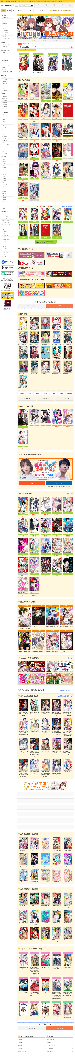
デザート (3, 250)
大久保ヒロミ (4, 172)
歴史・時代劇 (4, 140)
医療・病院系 (4, 153)
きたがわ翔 (4, 178)
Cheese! (3, 233)
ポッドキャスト (59, 483)
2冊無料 (45, 237)
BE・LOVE (4, 214)
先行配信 (9, 10)
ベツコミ (3, 237)
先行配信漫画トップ (6, 28)
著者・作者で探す (60, 1039)
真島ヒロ (3, 206)
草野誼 (3, 182)
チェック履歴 (4, 57)
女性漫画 (3, 114)
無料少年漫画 (4, 106)
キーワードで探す (5, 85)
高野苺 (3, 195)
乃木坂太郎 (4, 199)
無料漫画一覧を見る (68, 206)
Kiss (2, 226)
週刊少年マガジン (5, 229)
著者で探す (4, 81)
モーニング (4, 241)
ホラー (3, 146)
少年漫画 (3, 121)
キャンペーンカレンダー (64, 398)
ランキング (59, 10)
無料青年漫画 (4, 104)
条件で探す (4, 77)
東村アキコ (4, 201)
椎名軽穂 (3, 186)
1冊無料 (34, 222)
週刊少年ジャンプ (5, 222)
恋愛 (2, 129)
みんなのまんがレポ (6, 90)
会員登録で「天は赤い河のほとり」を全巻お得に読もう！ (46, 44)
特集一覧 (70, 658)
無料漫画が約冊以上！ (47, 242)
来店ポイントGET (5, 44)
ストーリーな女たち (6, 216)
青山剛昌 (3, 159)
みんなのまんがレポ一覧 (67, 690)
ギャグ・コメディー (6, 134)
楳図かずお (4, 169)
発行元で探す (4, 88)
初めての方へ (4, 69)
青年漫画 (3, 119)
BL (30, 10)
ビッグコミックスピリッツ (7, 224)
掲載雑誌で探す (5, 83)
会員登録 (3, 52)
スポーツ (3, 142)
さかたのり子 (4, 184)
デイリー (27, 49)
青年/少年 (20, 10)
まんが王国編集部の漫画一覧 (64, 696)
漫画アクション (5, 252)
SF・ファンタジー (5, 149)
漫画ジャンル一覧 (31, 1052)
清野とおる (4, 191)
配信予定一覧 (45, 398)
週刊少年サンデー (5, 246)
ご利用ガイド (4, 67)
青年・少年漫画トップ (6, 32)
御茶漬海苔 (4, 174)
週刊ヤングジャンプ (6, 231)
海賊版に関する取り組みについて (7, 290)
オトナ (36, 10)
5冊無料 (68, 222)
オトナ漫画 (4, 127)
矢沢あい (3, 208)
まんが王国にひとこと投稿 (7, 71)
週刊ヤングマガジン (6, 220)
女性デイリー (45, 49)
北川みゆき (4, 180)
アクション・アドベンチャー (7, 144)
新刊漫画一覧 (27, 398)
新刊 (65, 10)
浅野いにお (4, 161)
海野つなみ (4, 167)
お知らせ (3, 62)
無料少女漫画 (4, 102)
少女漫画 (3, 117)
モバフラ (3, 254)
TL (25, 10)
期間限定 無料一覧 (5, 108)
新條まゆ (3, 189)
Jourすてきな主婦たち (6, 239)
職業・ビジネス (5, 136)
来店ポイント (70, 10)
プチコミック (4, 218)
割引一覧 (70, 493)
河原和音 (3, 176)
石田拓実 (3, 165)
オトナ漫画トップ (5, 38)
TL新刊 (53, 393)
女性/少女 (14, 10)
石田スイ (3, 163)
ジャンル (53, 10)
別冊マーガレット (5, 235)
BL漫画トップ (4, 36)
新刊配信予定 (4, 23)
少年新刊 (45, 393)
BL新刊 (61, 393)
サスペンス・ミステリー (6, 138)
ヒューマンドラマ (5, 131)
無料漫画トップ (5, 17)
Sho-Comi (3, 244)
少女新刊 (29, 393)
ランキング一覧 (69, 47)
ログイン (3, 54)
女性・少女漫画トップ (6, 30)
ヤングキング (4, 248)
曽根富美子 (4, 193)
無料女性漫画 (4, 100)
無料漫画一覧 (4, 98)
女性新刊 (22, 393)
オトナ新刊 (69, 393)
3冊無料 (23, 222)
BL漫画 (3, 125)
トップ (3, 10)
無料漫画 (41, 10)
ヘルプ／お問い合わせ (6, 65)
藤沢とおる (4, 203)
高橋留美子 (4, 197)
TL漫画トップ (4, 34)
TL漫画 (3, 123)
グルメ (3, 151)
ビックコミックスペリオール (7, 256)
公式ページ (32, 483)
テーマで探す (4, 79)
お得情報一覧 (4, 46)
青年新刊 (37, 393)
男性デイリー (65, 49)
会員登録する (60, 305)
